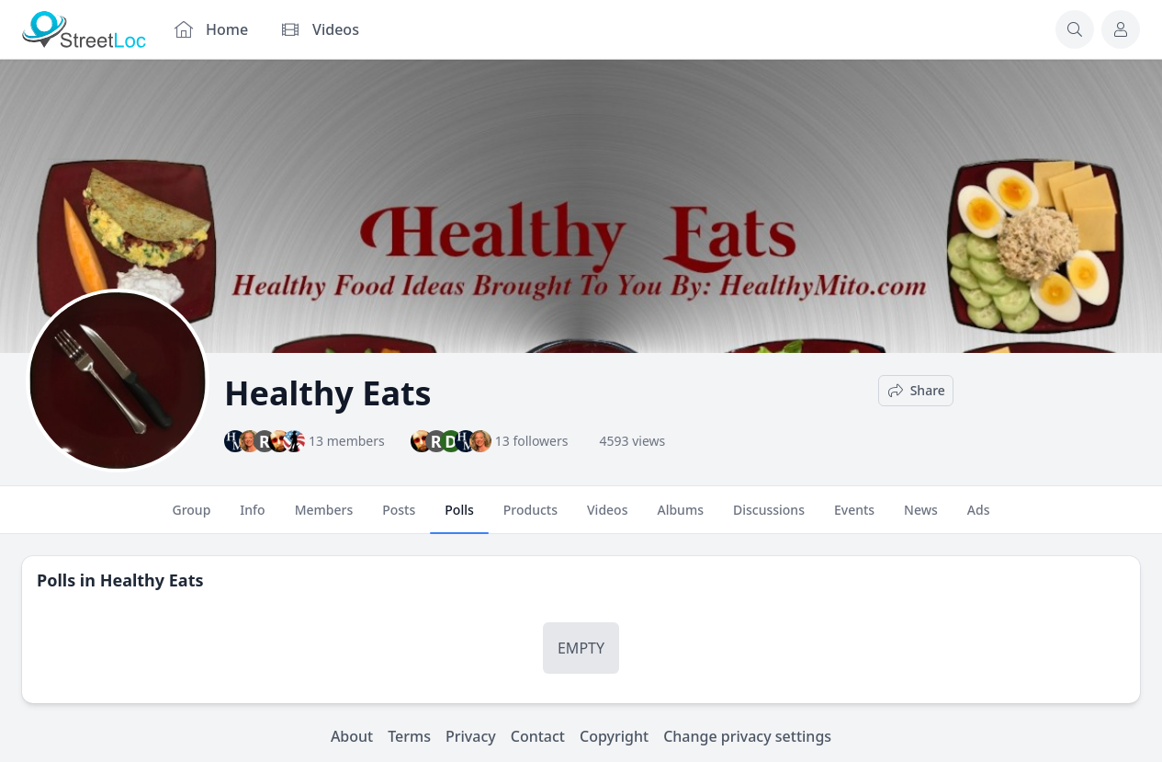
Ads (979, 517)
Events (854, 517)
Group (191, 517)
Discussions (768, 517)
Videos (607, 517)
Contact (538, 736)
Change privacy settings (747, 736)
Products (530, 517)
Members (324, 517)
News (921, 517)
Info (252, 517)
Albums (679, 517)
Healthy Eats (152, 580)
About (352, 736)
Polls (459, 517)
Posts (398, 517)
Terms (409, 736)
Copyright (614, 736)
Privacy (471, 736)
